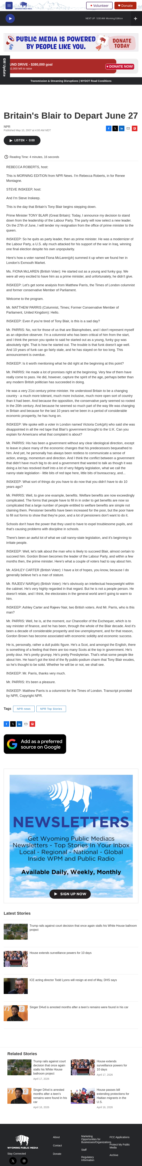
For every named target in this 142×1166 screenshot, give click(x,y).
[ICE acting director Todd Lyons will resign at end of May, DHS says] (16, 986)
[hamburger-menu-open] (9, 5)
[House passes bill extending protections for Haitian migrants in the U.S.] (83, 1096)
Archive (114, 1155)
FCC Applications (119, 1137)
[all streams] (136, 18)
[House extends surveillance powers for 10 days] (16, 959)
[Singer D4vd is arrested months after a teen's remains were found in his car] (16, 1013)
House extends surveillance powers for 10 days (61, 952)
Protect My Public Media (120, 1146)
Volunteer (99, 5)
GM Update (4, 67)
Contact (57, 1145)
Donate (127, 6)
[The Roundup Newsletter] (71, 836)
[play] (10, 18)
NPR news (24, 708)
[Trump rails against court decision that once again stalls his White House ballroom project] (16, 932)
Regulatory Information (87, 1159)
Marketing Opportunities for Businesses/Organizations (93, 1139)
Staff (84, 1149)
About (56, 1137)
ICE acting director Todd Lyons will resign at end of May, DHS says (73, 980)
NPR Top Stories (51, 708)
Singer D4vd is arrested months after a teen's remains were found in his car (79, 1007)
